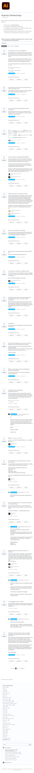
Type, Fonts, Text (5, 738)
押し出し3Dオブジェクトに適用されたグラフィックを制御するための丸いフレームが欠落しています (20, 132)
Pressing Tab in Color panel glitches (17, 50)
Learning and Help (6, 714)
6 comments (18, 216)
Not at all (12, 79)
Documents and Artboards (7, 702)
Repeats (4, 726)
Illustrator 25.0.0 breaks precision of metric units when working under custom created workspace (19, 634)
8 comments (10, 515)
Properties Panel (5, 723)
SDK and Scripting (6, 729)
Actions (4, 691)
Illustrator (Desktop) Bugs (9, 750)
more (11, 65)
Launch (4, 711)
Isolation (4, 709)
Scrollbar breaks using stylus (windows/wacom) (15, 390)
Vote (4, 54)
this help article (14, 586)
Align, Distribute (5, 693)
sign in (12, 679)
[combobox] (16, 744)
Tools (3, 736)
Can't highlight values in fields (15, 601)
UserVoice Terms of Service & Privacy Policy (20, 768)
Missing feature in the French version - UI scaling (18, 551)
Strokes (4, 733)
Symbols (4, 735)
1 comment (18, 116)
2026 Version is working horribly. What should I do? (20, 252)
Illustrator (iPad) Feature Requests (11, 756)
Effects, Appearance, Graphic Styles (8, 703)
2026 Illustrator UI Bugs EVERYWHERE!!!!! (18, 157)
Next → (22, 668)
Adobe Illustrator (8, 762)
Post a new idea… (6, 687)
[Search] (30, 744)
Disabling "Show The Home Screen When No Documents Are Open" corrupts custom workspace (19, 299)
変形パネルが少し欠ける (15, 438)
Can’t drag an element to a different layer (18, 271)
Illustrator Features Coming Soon (10, 759)
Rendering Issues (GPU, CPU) (7, 724)
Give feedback (8, 747)
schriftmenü (11, 323)
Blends (4, 694)
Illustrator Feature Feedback (10, 758)
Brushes (4, 696)
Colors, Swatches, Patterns (7, 700)
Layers (4, 712)
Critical (27, 79)
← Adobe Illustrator (4, 17)
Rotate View (5, 727)
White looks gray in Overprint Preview (17, 193)
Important (19, 79)
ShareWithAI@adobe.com (14, 539)
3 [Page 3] (19, 668)
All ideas (4, 688)
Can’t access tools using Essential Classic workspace (18, 109)
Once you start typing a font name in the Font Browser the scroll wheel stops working (19, 343)
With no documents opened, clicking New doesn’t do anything (18, 369)
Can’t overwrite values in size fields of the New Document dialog (20, 503)
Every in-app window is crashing (16, 230)
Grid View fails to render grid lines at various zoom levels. (19, 461)
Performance (5, 720)
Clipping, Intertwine (6, 697)
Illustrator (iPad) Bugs (9, 755)
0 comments (10, 569)
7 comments (18, 94)
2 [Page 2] (17, 668)
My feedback (16, 46)
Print (3, 721)
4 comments (18, 283)
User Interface (23, 73)
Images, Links (5, 708)
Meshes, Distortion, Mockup (7, 715)
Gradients (4, 706)
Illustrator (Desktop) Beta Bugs (10, 749)
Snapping (4, 732)
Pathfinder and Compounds (7, 718)
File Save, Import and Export (7, 705)
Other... (4, 717)
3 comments (18, 73)
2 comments (18, 376)
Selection (4, 730)
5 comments (18, 446)
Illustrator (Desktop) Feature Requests (11, 752)
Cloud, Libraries (5, 699)
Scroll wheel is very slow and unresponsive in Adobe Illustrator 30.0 (19, 88)
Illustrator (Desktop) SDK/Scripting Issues (12, 753)
